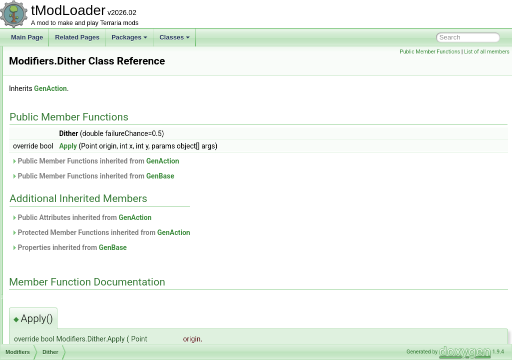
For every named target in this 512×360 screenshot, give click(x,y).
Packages (129, 37)
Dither (49, 200)
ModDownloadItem (58, 112)
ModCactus (48, 57)
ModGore (45, 145)
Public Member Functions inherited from (220, 161)
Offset (49, 332)
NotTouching (57, 321)
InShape (52, 244)
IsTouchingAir (59, 299)
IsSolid (50, 277)
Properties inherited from (194, 248)
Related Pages (77, 37)
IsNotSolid (54, 266)
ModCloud (46, 68)
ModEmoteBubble (56, 134)
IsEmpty (51, 255)
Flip (45, 222)
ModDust (45, 123)
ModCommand (52, 79)
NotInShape (56, 310)
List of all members (487, 51)
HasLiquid (54, 233)
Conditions (55, 189)
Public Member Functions (430, 51)
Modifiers (45, 167)
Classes (174, 37)
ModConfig (47, 90)
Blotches (52, 178)
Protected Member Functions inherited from (225, 232)
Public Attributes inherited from (206, 218)
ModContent (49, 101)
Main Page (27, 37)
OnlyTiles (53, 343)
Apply (193, 146)
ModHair (44, 156)
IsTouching (55, 288)
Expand (51, 211)
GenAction (175, 88)
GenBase (285, 176)
